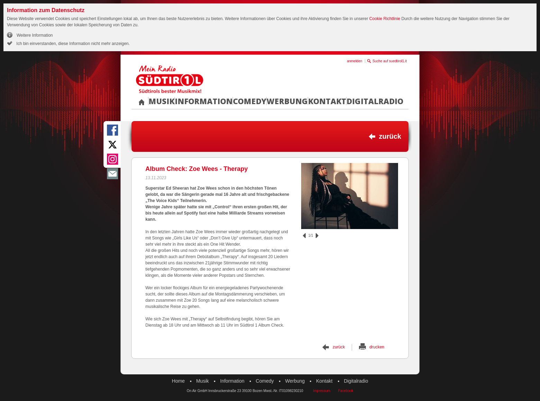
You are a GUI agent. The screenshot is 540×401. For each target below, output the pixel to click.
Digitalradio (374, 101)
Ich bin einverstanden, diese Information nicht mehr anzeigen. (72, 43)
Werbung (287, 101)
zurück (390, 136)
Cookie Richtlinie (384, 18)
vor (317, 236)
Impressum (321, 391)
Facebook (345, 391)
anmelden (354, 61)
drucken (376, 347)
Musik (161, 101)
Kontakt (327, 101)
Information (204, 101)
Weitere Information (35, 35)
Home (178, 381)
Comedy (249, 101)
